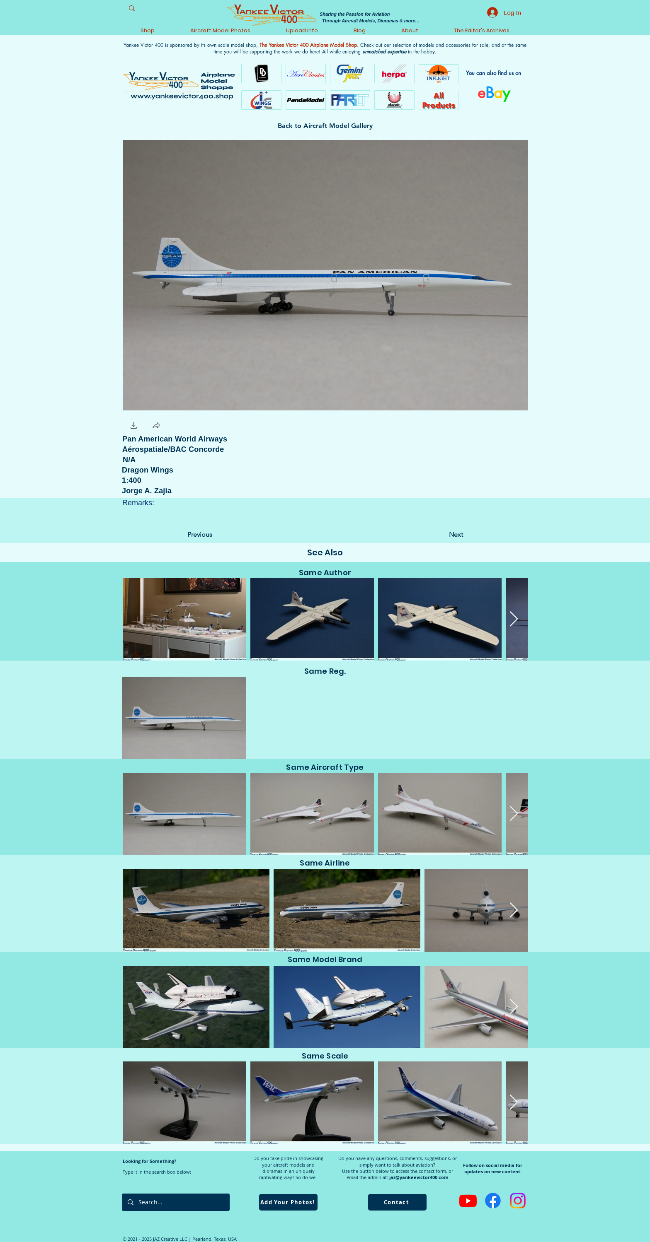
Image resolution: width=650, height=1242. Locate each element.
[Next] (442, 534)
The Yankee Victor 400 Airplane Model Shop (308, 44)
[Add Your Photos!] (288, 1202)
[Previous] (214, 534)
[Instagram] (517, 1200)
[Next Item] (514, 619)
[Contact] (397, 1202)
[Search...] (175, 1202)
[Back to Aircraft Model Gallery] (325, 126)
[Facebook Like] (190, 426)
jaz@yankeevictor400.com (419, 1177)
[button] (134, 426)
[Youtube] (468, 1200)
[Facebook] (493, 1200)
